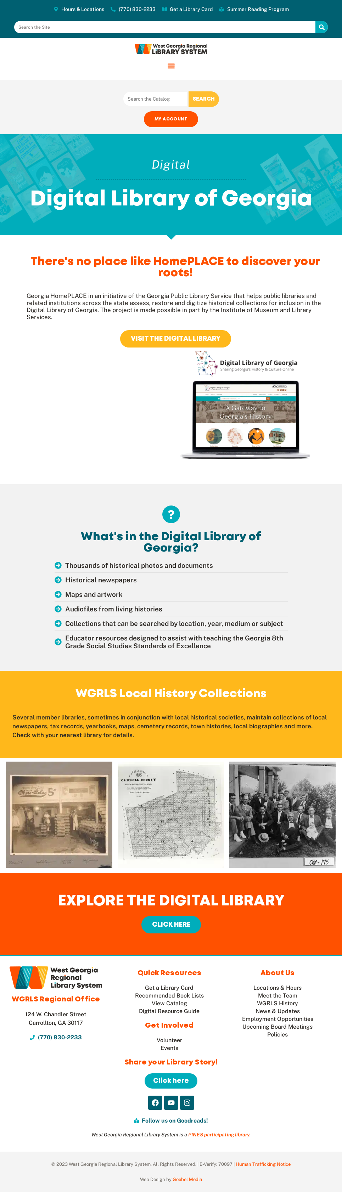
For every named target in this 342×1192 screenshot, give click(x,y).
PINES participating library (219, 1134)
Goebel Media (187, 1179)
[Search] (321, 27)
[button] (171, 66)
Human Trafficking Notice (263, 1164)
